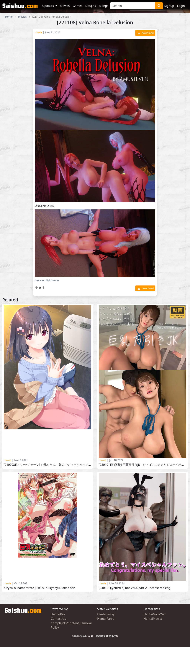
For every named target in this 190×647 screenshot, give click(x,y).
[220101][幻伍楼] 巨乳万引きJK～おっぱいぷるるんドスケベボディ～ (142, 465)
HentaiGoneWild (155, 614)
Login (181, 6)
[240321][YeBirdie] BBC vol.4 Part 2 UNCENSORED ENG (135, 588)
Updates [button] (48, 6)
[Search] (132, 5)
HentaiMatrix (153, 619)
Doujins (90, 6)
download (146, 33)
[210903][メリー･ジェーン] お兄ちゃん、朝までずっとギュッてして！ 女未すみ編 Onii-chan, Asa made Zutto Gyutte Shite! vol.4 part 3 (47, 465)
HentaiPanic (105, 619)
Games (77, 6)
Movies (65, 6)
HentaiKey (58, 614)
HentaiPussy (105, 614)
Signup (169, 6)
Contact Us (58, 619)
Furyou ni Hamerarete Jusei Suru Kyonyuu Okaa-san (39, 588)
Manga (104, 6)
